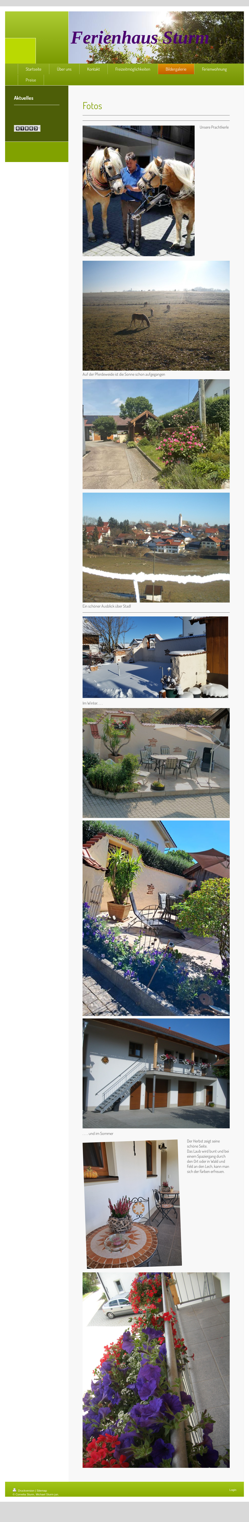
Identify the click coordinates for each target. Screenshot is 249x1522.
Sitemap (42, 1490)
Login (232, 1489)
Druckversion (24, 1490)
